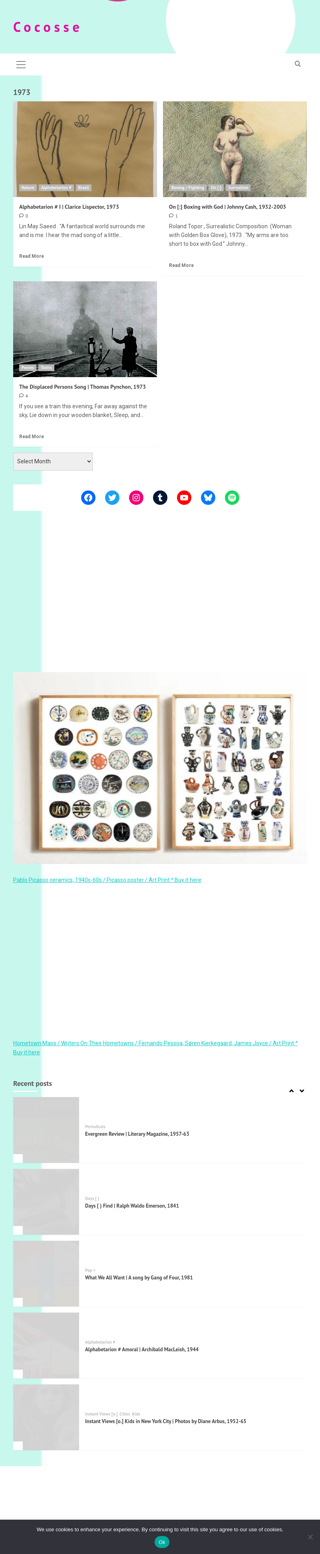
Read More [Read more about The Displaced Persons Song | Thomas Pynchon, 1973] (31, 436)
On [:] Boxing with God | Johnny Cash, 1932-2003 (227, 206)
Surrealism (238, 187)
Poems (28, 367)
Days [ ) (92, 1198)
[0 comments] (23, 216)
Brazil (83, 187)
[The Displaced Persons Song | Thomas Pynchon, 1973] (85, 329)
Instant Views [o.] (101, 1414)
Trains (46, 367)
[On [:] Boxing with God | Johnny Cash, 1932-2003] (235, 149)
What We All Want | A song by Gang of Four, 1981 (139, 1277)
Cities (124, 1414)
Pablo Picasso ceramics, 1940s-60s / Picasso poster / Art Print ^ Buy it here (107, 880)
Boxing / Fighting (187, 187)
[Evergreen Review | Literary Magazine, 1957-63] (46, 1130)
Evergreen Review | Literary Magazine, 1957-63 (137, 1134)
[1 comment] (173, 216)
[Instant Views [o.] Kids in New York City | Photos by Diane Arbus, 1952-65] (46, 1417)
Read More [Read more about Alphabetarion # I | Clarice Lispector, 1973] (31, 256)
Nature (28, 187)
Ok (162, 1542)
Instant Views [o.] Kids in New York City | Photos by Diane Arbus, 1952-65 (165, 1421)
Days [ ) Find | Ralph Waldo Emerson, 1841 (132, 1205)
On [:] (216, 187)
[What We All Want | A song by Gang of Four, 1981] (46, 1274)
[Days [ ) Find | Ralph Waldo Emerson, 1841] (46, 1202)
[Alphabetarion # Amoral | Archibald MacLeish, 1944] (46, 1345)
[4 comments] (23, 396)
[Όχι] (310, 1537)
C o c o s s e (46, 27)
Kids (136, 1414)
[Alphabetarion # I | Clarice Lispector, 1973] (85, 149)
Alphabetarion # (56, 187)
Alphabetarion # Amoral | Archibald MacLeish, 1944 (142, 1349)
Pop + (90, 1270)
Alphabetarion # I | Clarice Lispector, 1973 (69, 206)
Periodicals (95, 1127)
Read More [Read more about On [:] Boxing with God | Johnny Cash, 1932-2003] (181, 265)
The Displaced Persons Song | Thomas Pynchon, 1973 (82, 386)
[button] (21, 63)
